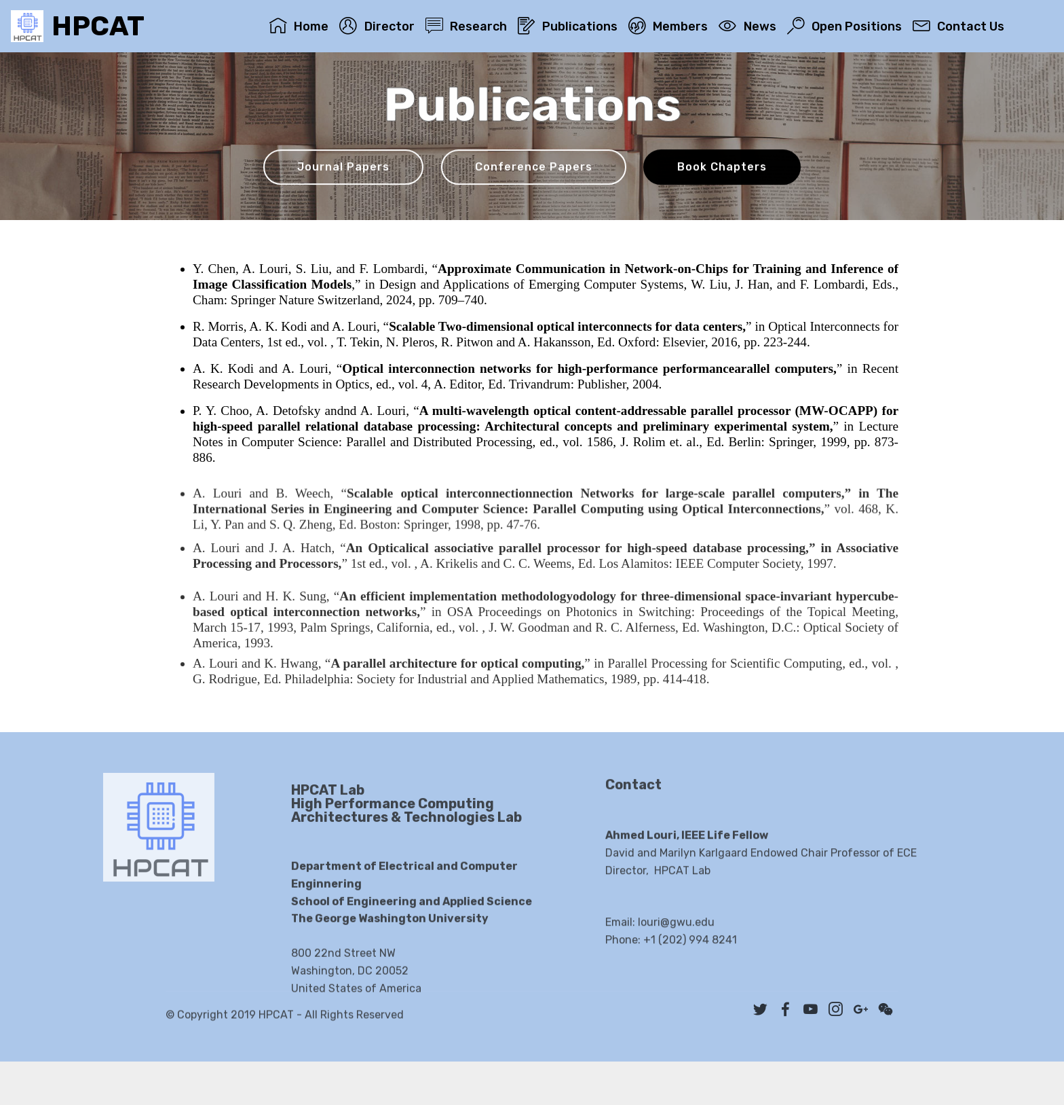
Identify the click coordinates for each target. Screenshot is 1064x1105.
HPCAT (98, 26)
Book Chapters (722, 168)
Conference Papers (533, 168)
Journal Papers (343, 168)
